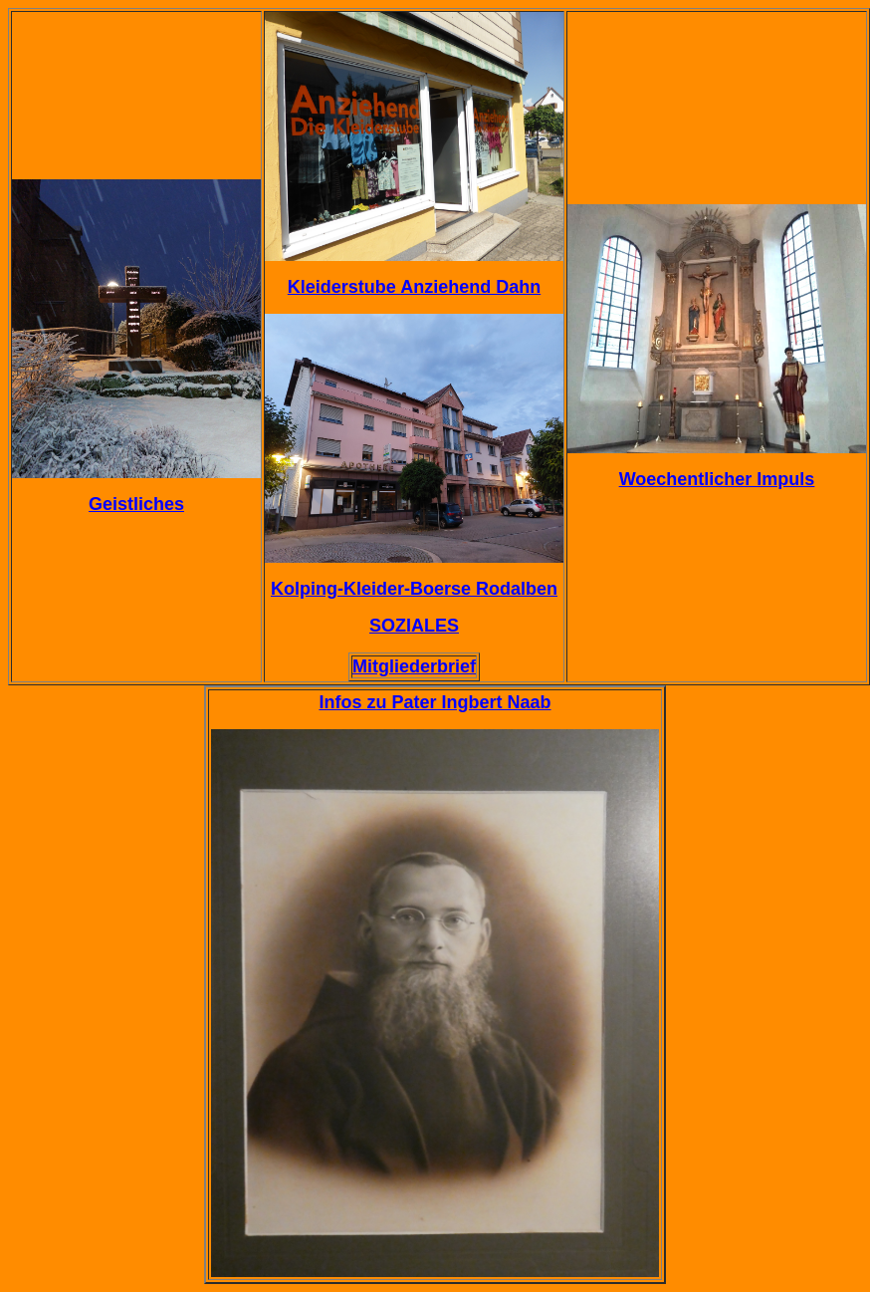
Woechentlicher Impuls (717, 479)
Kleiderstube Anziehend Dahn (414, 287)
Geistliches (136, 504)
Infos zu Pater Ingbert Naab (434, 702)
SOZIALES (414, 626)
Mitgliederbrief (414, 666)
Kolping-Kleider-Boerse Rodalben (414, 589)
